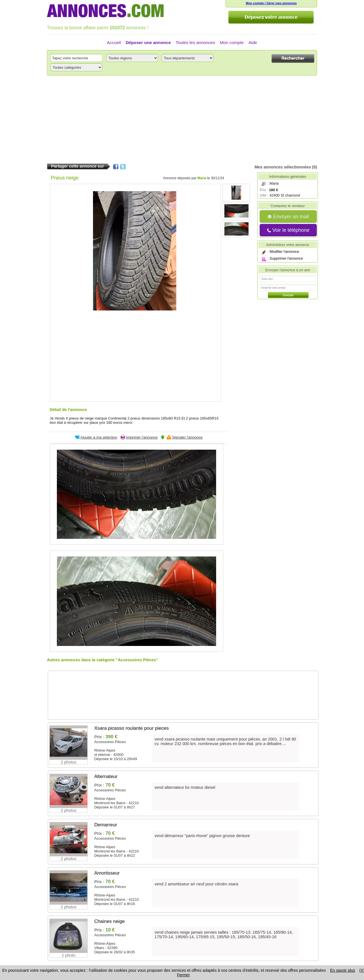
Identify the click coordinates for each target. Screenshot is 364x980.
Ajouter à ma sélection (98, 437)
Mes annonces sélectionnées (283, 167)
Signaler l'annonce (187, 437)
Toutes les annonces (195, 42)
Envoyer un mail (288, 216)
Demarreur (105, 824)
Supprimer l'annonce (286, 258)
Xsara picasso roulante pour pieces (131, 728)
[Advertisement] (182, 119)
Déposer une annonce (148, 42)
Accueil (114, 42)
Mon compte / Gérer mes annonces (271, 3)
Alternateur (105, 776)
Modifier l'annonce (284, 251)
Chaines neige (109, 921)
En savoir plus (342, 970)
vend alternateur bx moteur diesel (184, 787)
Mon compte (232, 42)
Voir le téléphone (288, 230)
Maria (201, 178)
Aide (253, 42)
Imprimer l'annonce (142, 437)
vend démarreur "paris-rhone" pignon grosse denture (202, 835)
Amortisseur (107, 873)
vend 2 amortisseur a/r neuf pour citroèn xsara (196, 884)
